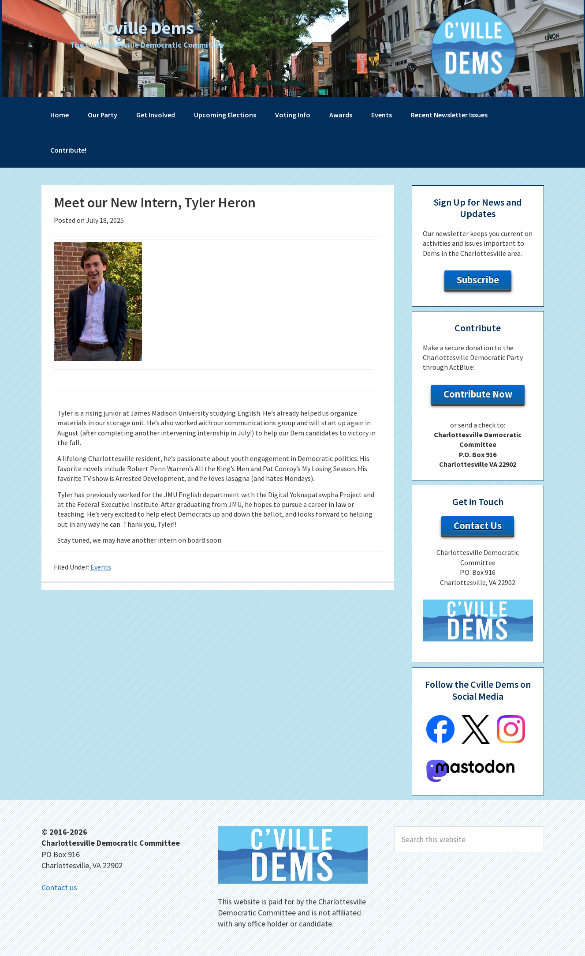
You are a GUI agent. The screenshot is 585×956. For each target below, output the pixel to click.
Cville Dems (149, 26)
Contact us (59, 887)
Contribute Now (477, 394)
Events (100, 566)
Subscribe (478, 280)
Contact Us (478, 525)
